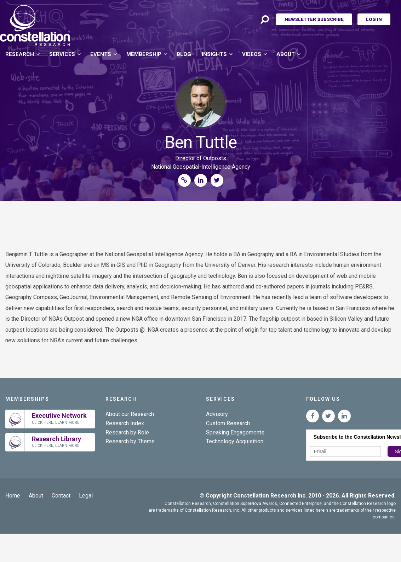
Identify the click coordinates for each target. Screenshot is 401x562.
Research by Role (127, 432)
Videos (251, 54)
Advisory (217, 414)
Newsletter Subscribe (314, 19)
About (285, 54)
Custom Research (228, 423)
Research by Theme (130, 441)
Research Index (124, 423)
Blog (184, 54)
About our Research (129, 414)
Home (12, 495)
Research (19, 54)
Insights (214, 54)
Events (100, 54)
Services (62, 54)
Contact (61, 495)
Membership (143, 54)
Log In (374, 19)
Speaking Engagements (235, 432)
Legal (86, 495)
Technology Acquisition (234, 441)
